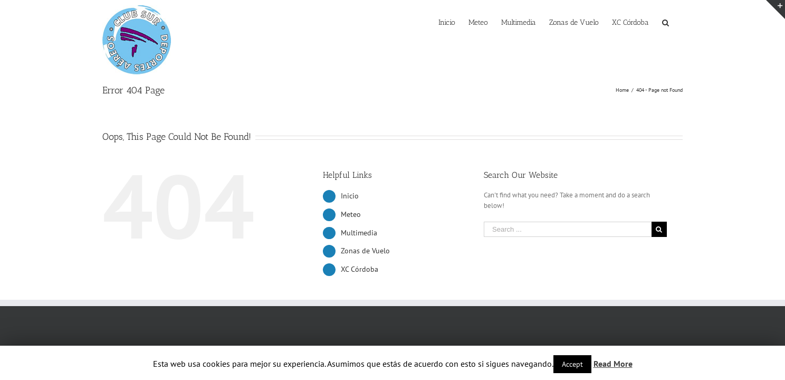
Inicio (350, 196)
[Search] (679, 22)
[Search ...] (568, 229)
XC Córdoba (359, 269)
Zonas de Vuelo (365, 250)
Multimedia (359, 233)
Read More (613, 363)
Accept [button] (572, 364)
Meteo (351, 214)
